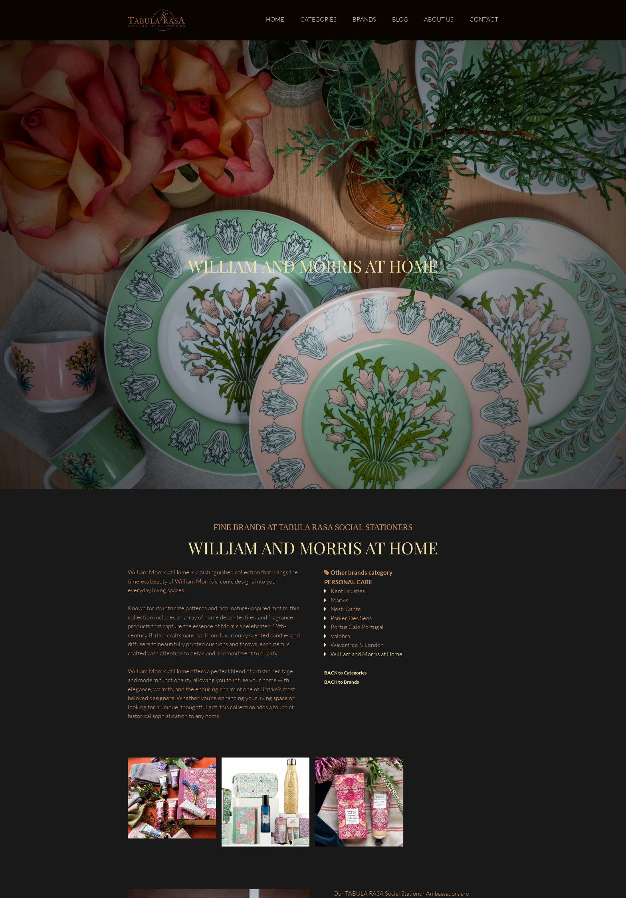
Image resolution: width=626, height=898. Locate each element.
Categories (318, 19)
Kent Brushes (348, 591)
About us (439, 19)
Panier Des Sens (351, 618)
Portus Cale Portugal (357, 627)
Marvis (339, 600)
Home (275, 19)
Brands (364, 19)
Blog (400, 19)
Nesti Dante (346, 609)
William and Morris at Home (366, 654)
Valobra (340, 636)
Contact (484, 19)
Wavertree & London (357, 645)
